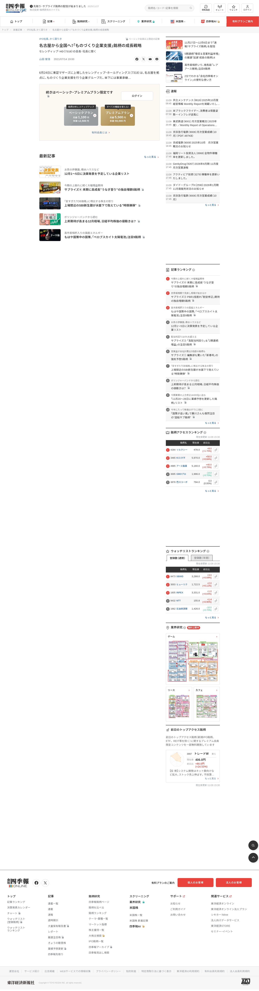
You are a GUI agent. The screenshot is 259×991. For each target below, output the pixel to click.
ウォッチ (234, 8)
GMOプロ (181, 474)
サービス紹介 (30, 970)
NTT (178, 600)
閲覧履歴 (206, 8)
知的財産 (131, 970)
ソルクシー (182, 450)
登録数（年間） (202, 557)
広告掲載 (48, 970)
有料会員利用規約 (216, 970)
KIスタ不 (180, 458)
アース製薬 (181, 466)
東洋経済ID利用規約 (189, 970)
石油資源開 (182, 609)
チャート (220, 8)
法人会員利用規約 (242, 970)
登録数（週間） (177, 558)
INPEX (179, 592)
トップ (16, 21)
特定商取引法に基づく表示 (157, 970)
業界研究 (146, 21)
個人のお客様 (200, 882)
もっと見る (150, 156)
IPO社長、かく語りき (37, 30)
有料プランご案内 (242, 21)
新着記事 (17, 30)
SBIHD (179, 576)
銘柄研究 (81, 22)
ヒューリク (182, 584)
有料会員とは (99, 131)
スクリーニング (113, 21)
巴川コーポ (182, 482)
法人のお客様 (236, 882)
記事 (48, 22)
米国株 (178, 21)
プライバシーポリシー (108, 970)
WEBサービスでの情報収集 (74, 970)
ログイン (247, 8)
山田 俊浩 (44, 59)
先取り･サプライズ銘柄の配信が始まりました (59, 6)
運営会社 (12, 970)
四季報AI (210, 21)
